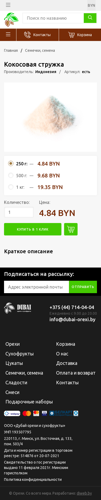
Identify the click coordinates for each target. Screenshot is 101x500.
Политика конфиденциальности (33, 479)
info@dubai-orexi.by (72, 319)
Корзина (84, 35)
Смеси (12, 392)
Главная (11, 50)
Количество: (17, 202)
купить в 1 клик (32, 229)
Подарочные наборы (29, 401)
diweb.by (84, 493)
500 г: (21, 175)
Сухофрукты (19, 353)
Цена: (44, 202)
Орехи (12, 344)
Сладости (16, 382)
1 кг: (20, 187)
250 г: (21, 163)
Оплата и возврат (76, 372)
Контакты (42, 35)
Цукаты (14, 363)
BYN (91, 5)
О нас (62, 353)
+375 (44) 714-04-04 (72, 307)
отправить (83, 287)
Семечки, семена (40, 50)
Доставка (66, 363)
